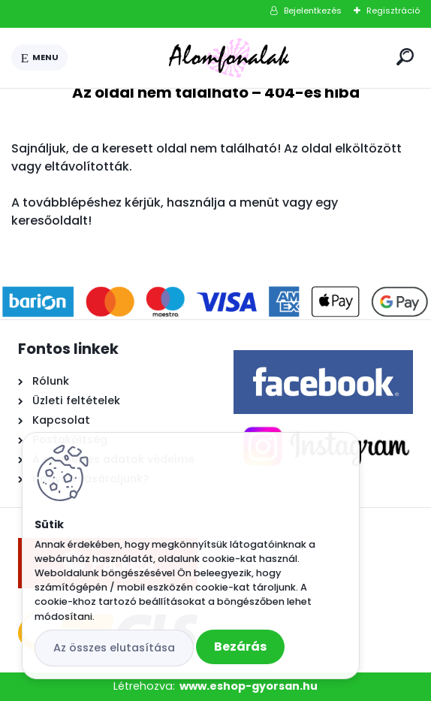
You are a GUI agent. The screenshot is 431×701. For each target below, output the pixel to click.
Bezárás (240, 646)
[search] (405, 56)
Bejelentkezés (313, 11)
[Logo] (229, 58)
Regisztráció (393, 11)
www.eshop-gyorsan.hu (248, 685)
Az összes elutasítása (114, 647)
